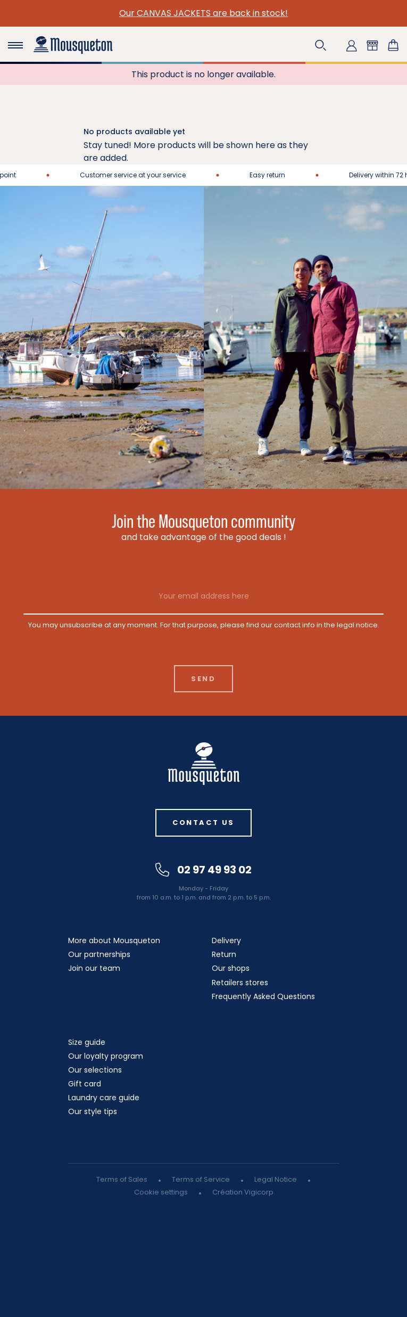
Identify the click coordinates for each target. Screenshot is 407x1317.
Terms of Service (201, 1179)
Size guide (86, 1042)
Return (224, 954)
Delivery (226, 940)
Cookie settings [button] (161, 1192)
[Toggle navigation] (15, 45)
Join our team (94, 968)
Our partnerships (99, 954)
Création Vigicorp (242, 1192)
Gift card (84, 1083)
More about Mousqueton (114, 940)
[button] (321, 45)
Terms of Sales (121, 1179)
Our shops (231, 968)
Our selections (95, 1070)
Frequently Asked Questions (263, 996)
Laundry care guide (103, 1097)
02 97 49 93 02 (203, 869)
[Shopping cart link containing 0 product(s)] (393, 45)
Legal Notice (275, 1179)
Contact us (203, 822)
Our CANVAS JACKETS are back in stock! (203, 13)
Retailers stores (240, 982)
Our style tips (92, 1111)
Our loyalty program (105, 1056)
